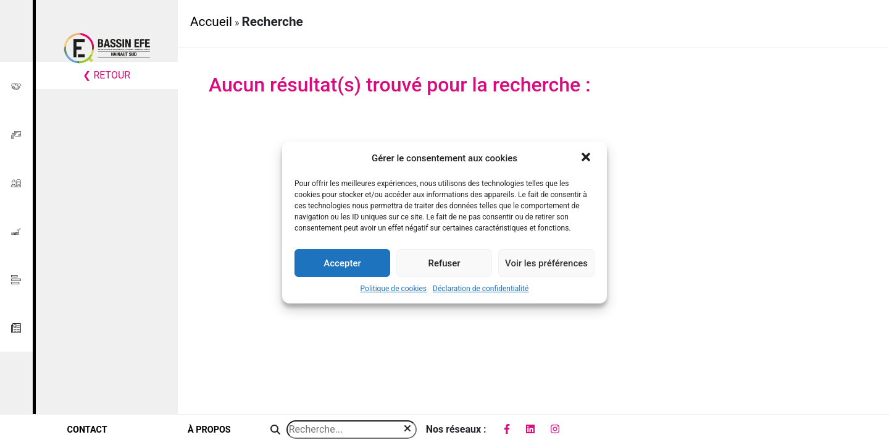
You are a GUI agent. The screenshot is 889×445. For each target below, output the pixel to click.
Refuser (444, 263)
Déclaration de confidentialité (480, 288)
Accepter (342, 263)
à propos (209, 430)
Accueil (211, 21)
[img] (407, 428)
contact (87, 430)
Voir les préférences (546, 263)
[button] (587, 158)
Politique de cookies (394, 288)
